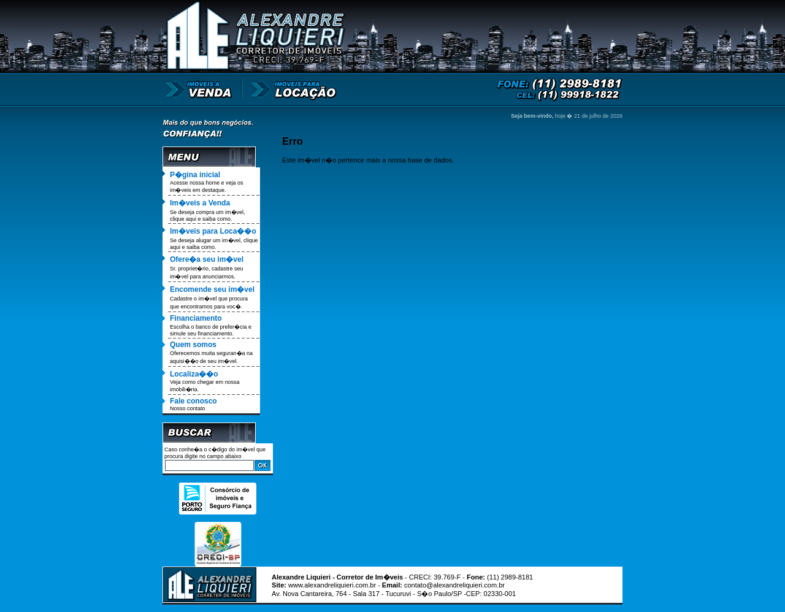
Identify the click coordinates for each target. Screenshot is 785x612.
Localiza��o (194, 374)
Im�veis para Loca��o (213, 231)
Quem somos (193, 344)
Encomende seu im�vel (212, 289)
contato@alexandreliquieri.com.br (454, 585)
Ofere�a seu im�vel (206, 259)
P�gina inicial (195, 174)
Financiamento (196, 318)
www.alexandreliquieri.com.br (332, 585)
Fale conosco (193, 401)
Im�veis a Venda (200, 203)
